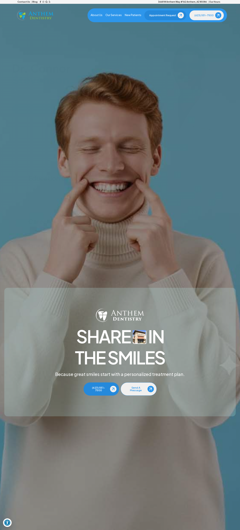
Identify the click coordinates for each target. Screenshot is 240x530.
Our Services (113, 15)
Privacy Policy (177, 523)
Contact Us (23, 1)
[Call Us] (61, 482)
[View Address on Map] (61, 497)
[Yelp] (49, 2)
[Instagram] (43, 2)
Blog (35, 1)
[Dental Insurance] (149, 511)
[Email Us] (61, 489)
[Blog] (149, 489)
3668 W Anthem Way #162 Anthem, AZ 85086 (182, 1)
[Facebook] (40, 2)
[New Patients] (149, 504)
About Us (96, 15)
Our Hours (214, 1)
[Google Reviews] (46, 2)
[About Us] (149, 482)
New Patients (132, 15)
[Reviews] (149, 497)
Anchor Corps (156, 523)
